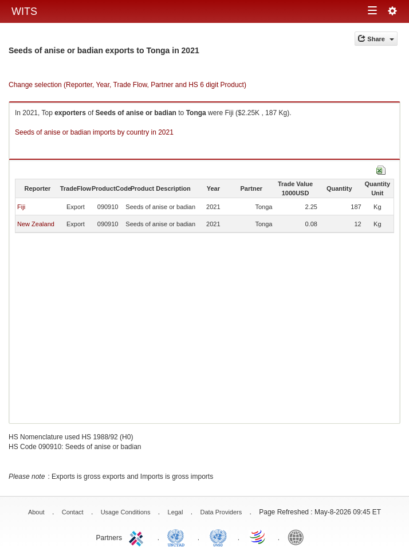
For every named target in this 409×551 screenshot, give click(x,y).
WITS (24, 11)
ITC (138, 536)
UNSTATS (218, 536)
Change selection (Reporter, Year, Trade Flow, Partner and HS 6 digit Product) (127, 85)
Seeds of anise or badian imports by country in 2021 (94, 132)
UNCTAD (178, 536)
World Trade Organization (258, 536)
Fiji (21, 206)
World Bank (298, 536)
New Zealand (35, 224)
